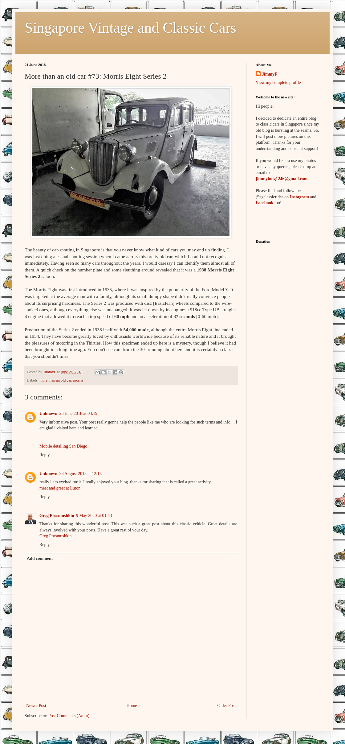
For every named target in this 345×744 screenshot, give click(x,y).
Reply (44, 455)
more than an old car (55, 380)
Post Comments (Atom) (68, 715)
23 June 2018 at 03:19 (78, 413)
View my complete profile (278, 82)
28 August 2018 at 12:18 (80, 473)
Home (132, 705)
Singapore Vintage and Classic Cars (130, 27)
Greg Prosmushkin (56, 515)
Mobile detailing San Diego (63, 446)
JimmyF (269, 74)
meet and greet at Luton (59, 488)
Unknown (48, 413)
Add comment (40, 558)
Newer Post (36, 705)
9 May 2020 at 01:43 (94, 515)
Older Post (226, 705)
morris (78, 380)
